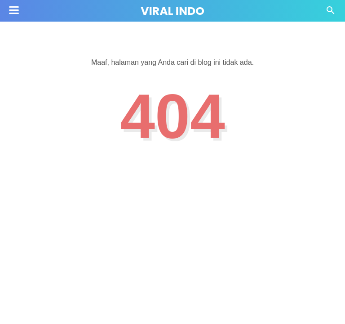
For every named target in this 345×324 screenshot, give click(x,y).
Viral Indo (172, 11)
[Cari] (330, 13)
